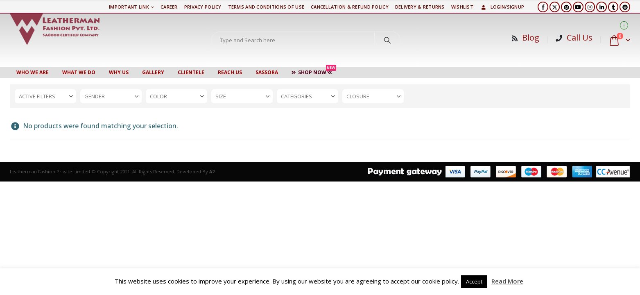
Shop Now (314, 71)
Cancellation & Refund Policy (350, 7)
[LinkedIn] (601, 7)
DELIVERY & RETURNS (420, 7)
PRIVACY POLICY (203, 7)
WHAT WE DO (78, 72)
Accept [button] (474, 281)
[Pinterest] (566, 7)
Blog (530, 37)
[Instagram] (590, 7)
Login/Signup (502, 7)
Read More (507, 281)
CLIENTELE (191, 72)
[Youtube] (578, 7)
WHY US (119, 72)
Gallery (153, 72)
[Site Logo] (55, 29)
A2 (212, 171)
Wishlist (462, 7)
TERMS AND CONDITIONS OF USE (266, 7)
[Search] (387, 40)
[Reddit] (625, 7)
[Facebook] (543, 7)
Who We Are (32, 72)
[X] (555, 7)
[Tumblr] (613, 7)
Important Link (129, 7)
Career (169, 7)
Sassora (267, 72)
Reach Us (230, 72)
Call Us (580, 37)
